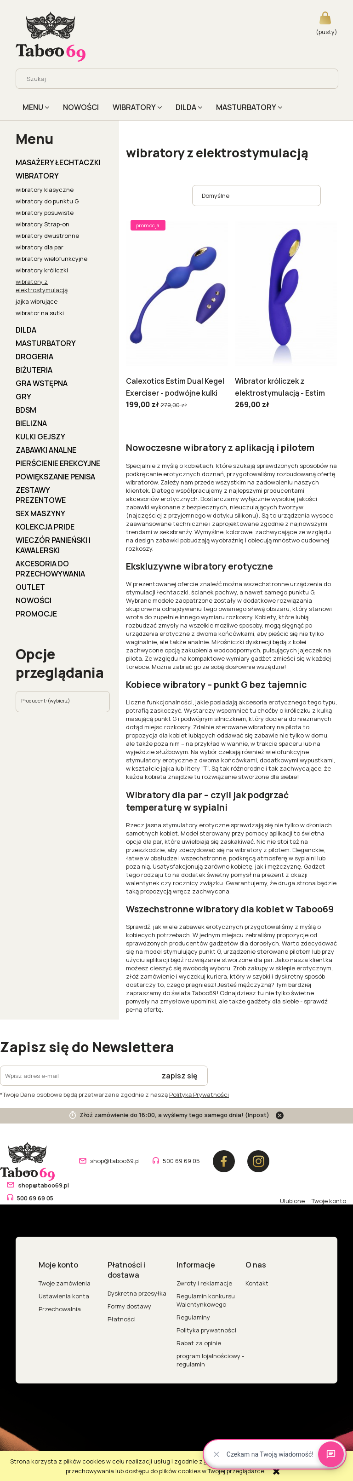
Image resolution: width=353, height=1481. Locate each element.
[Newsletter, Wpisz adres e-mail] (76, 1075)
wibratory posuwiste (45, 212)
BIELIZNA (31, 423)
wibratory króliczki (42, 270)
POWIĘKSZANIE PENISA (55, 477)
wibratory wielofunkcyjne (51, 258)
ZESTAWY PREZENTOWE (41, 495)
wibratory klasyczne (45, 189)
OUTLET (30, 587)
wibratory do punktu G (47, 201)
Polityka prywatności (206, 1330)
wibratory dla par (39, 247)
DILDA (26, 330)
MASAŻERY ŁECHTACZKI (58, 162)
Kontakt (256, 1283)
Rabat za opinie (198, 1343)
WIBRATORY (37, 176)
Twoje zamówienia (65, 1283)
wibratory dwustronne (47, 235)
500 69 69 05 (181, 1161)
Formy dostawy (129, 1306)
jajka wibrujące (36, 301)
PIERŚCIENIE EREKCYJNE (58, 463)
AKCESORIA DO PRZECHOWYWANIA (50, 569)
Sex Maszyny (40, 513)
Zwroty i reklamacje (204, 1283)
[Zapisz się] (180, 1075)
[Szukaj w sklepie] (169, 79)
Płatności (122, 1319)
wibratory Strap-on (42, 224)
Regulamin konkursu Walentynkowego (205, 1300)
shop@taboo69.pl (115, 1161)
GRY (23, 397)
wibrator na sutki (40, 313)
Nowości (33, 600)
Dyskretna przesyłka (137, 1293)
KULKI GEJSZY (40, 437)
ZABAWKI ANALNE (46, 450)
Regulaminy (193, 1317)
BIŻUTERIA (34, 370)
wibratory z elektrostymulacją (42, 285)
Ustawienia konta (64, 1296)
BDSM (26, 410)
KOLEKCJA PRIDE (45, 527)
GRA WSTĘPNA (42, 383)
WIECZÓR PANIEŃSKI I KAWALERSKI (53, 545)
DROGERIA (34, 357)
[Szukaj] (328, 79)
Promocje (36, 614)
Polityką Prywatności (199, 1094)
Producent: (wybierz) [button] (45, 700)
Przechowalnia (60, 1309)
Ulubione (292, 1201)
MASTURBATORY (46, 343)
